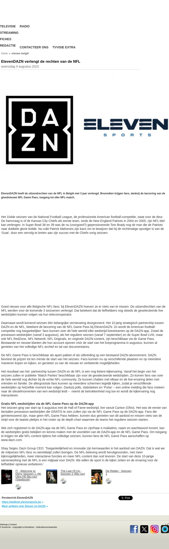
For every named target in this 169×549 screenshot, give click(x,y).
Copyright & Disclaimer (24, 527)
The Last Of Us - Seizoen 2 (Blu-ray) (73, 472)
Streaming (9, 32)
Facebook (134, 528)
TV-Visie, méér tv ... (27, 15)
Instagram (155, 528)
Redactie (8, 45)
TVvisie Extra (63, 47)
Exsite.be (6, 527)
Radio (25, 26)
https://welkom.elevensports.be (21, 502)
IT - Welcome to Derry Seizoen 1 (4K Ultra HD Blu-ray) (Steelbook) (28, 475)
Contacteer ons (34, 47)
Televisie (8, 26)
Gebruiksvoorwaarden (46, 527)
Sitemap (4, 524)
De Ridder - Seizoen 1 (118, 472)
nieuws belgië (20, 53)
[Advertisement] (36, 209)
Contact (13, 524)
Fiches (5, 39)
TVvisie (165, 528)
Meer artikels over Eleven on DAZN (24, 506)
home (4, 53)
